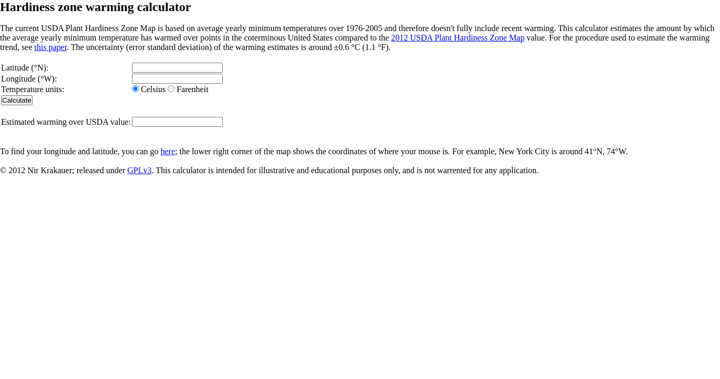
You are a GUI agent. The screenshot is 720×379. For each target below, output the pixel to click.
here (167, 151)
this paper (50, 47)
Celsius (153, 89)
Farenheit (191, 89)
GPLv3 (139, 170)
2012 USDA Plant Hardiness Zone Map (457, 37)
